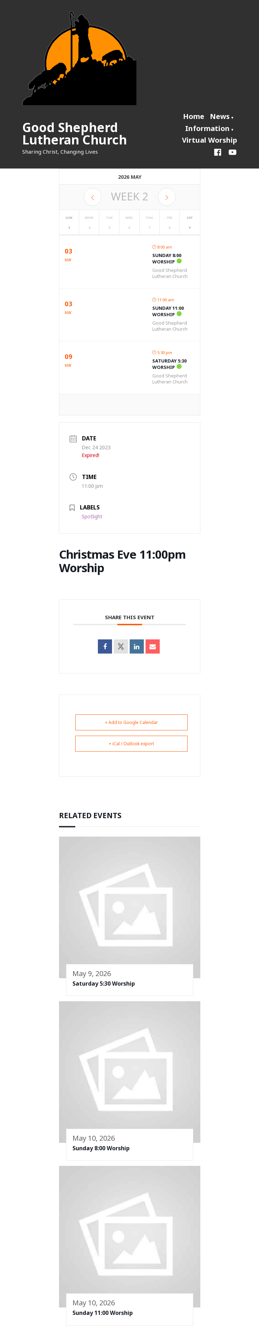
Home (193, 116)
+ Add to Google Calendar (131, 722)
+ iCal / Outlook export (131, 744)
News (220, 116)
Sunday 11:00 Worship (168, 311)
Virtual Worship (209, 140)
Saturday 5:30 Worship (169, 364)
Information (207, 128)
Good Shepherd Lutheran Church (74, 133)
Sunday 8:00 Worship (166, 258)
